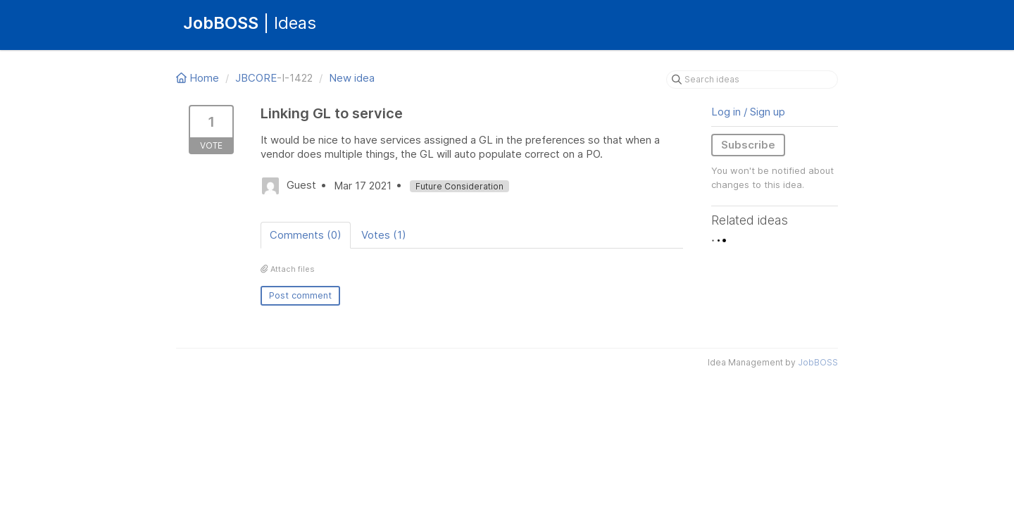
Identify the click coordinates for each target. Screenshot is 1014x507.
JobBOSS (818, 362)
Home (199, 77)
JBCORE (256, 77)
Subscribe (748, 144)
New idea (352, 77)
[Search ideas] (752, 79)
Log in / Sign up (748, 111)
